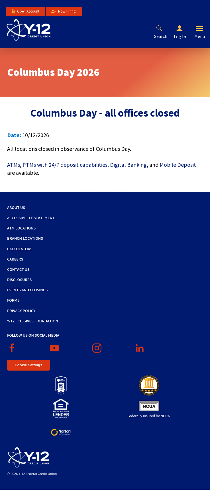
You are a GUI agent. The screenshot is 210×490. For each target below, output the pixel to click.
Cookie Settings (28, 365)
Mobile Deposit (178, 164)
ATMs (13, 164)
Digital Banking (128, 164)
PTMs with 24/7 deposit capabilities (65, 164)
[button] (184, 28)
